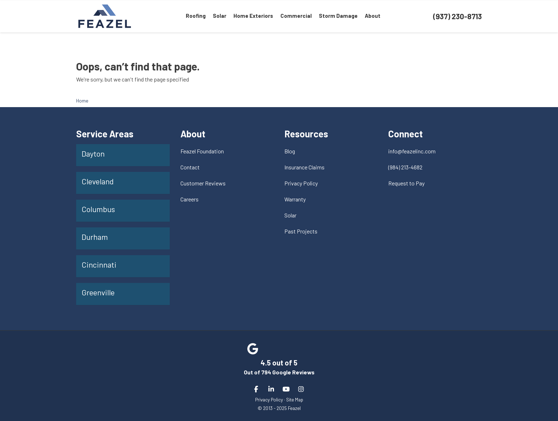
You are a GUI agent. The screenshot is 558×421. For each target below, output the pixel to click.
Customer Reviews (203, 183)
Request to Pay (406, 183)
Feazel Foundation (202, 151)
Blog (289, 151)
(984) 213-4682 (405, 167)
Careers (189, 199)
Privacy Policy (301, 183)
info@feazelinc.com (412, 151)
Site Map (294, 399)
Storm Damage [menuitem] (338, 16)
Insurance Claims (304, 167)
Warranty (295, 199)
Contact (190, 167)
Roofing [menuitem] (196, 16)
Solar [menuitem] (220, 16)
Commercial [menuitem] (295, 16)
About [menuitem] (372, 16)
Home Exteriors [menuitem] (253, 16)
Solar (290, 215)
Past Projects (300, 231)
